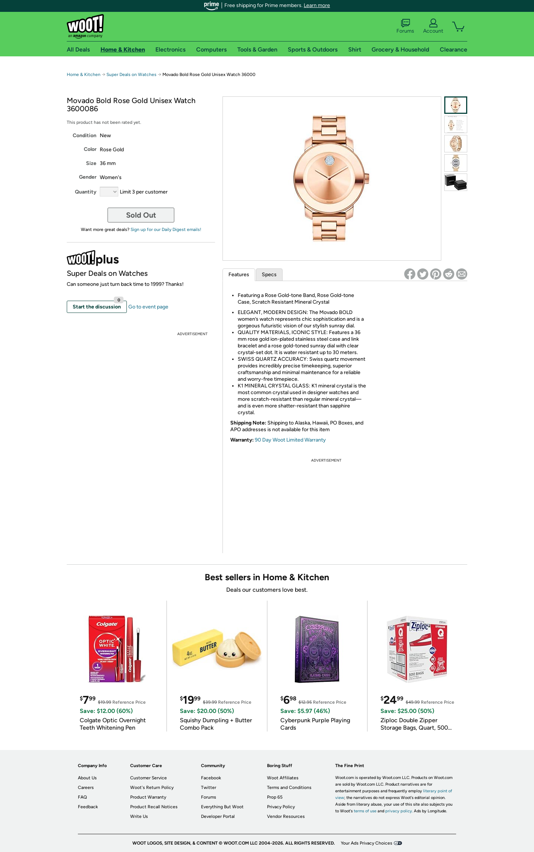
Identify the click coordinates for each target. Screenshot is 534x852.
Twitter (208, 787)
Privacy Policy (281, 806)
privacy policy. (399, 811)
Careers (86, 787)
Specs (269, 274)
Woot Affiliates (283, 777)
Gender (87, 177)
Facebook (211, 777)
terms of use (365, 811)
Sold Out (141, 215)
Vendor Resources (286, 816)
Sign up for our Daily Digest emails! (166, 229)
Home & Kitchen (83, 74)
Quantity (85, 192)
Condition (84, 135)
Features (238, 274)
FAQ (82, 797)
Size (91, 163)
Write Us (139, 816)
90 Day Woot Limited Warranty (290, 440)
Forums (405, 26)
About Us (87, 777)
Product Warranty (148, 797)
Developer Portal (218, 816)
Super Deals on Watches (131, 74)
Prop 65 (275, 797)
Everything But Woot (222, 806)
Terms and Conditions (289, 787)
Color (90, 149)
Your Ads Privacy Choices (366, 843)
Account (433, 26)
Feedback (88, 806)
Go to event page (148, 307)
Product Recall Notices (154, 806)
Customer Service (148, 777)
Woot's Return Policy (152, 787)
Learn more (317, 5)
